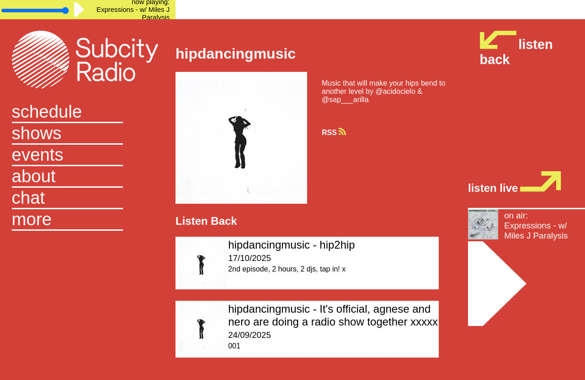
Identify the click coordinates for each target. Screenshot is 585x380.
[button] (88, 220)
